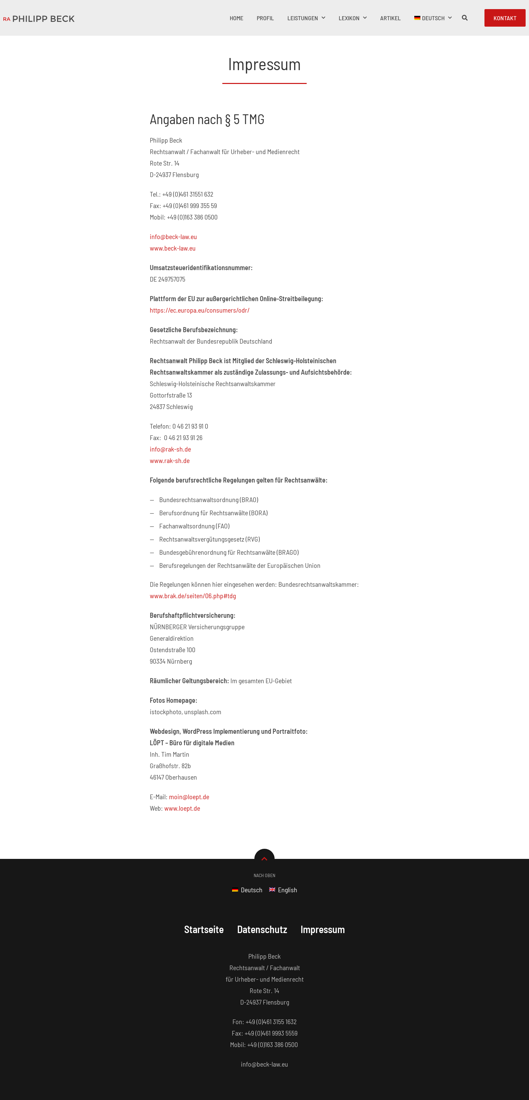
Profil (265, 18)
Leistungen (306, 18)
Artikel (390, 18)
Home (236, 18)
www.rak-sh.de (170, 460)
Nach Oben (264, 875)
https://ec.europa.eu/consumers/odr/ (200, 310)
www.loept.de (182, 808)
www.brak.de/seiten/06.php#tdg (193, 595)
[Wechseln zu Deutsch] (247, 889)
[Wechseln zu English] (283, 889)
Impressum (323, 929)
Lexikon (353, 18)
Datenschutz (262, 929)
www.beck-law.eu (173, 248)
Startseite (204, 929)
